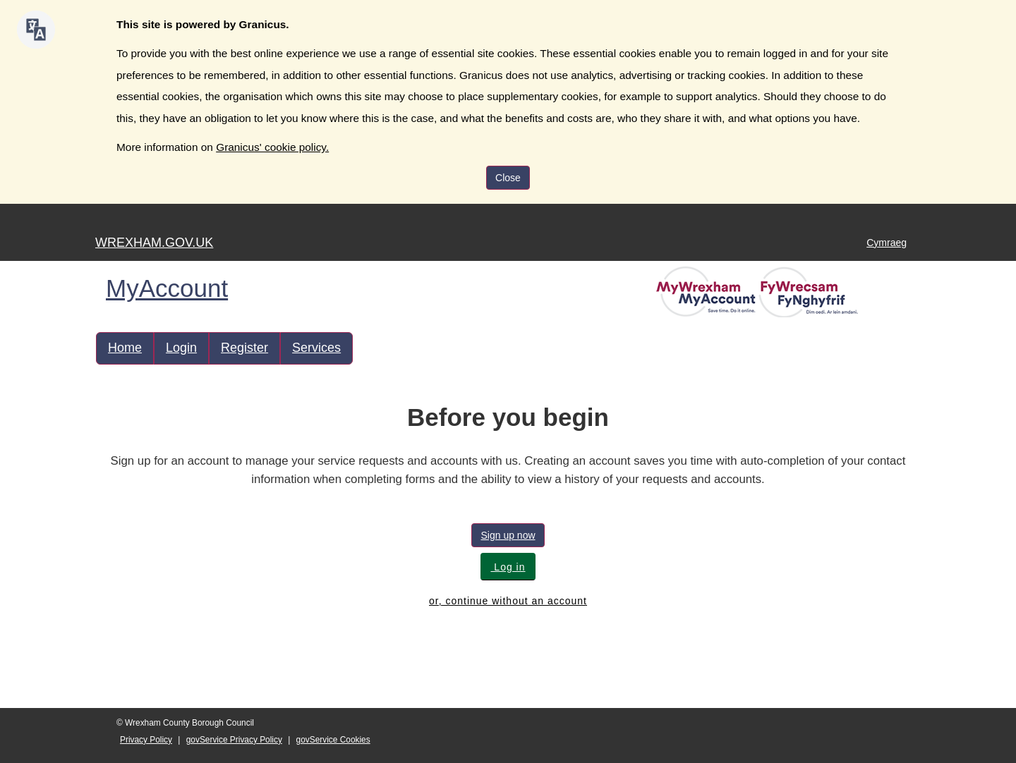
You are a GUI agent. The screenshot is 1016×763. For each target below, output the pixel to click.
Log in (507, 567)
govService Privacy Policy (234, 740)
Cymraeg (886, 242)
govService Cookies (333, 740)
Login (181, 348)
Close (508, 177)
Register (244, 348)
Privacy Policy (146, 740)
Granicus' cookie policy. (272, 147)
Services (316, 348)
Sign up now (507, 535)
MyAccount (167, 288)
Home (125, 348)
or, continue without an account (508, 600)
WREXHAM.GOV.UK (154, 243)
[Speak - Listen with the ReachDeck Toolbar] (36, 30)
